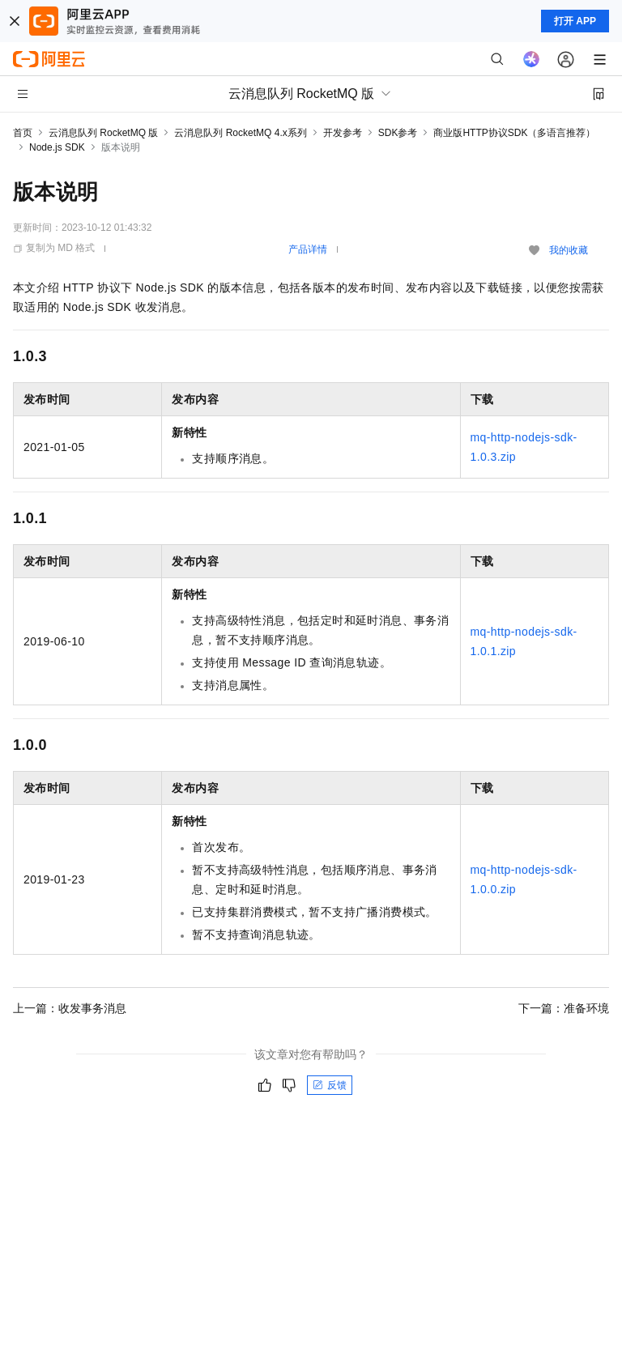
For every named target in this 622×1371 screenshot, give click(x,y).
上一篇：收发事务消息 (69, 1008)
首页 (22, 132)
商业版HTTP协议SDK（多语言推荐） (514, 132)
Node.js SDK (57, 147)
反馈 (330, 1085)
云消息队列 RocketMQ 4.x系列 (240, 132)
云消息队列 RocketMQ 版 (103, 132)
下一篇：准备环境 (563, 1008)
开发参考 (342, 132)
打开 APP (575, 21)
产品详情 (307, 249)
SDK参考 (398, 132)
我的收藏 (568, 250)
